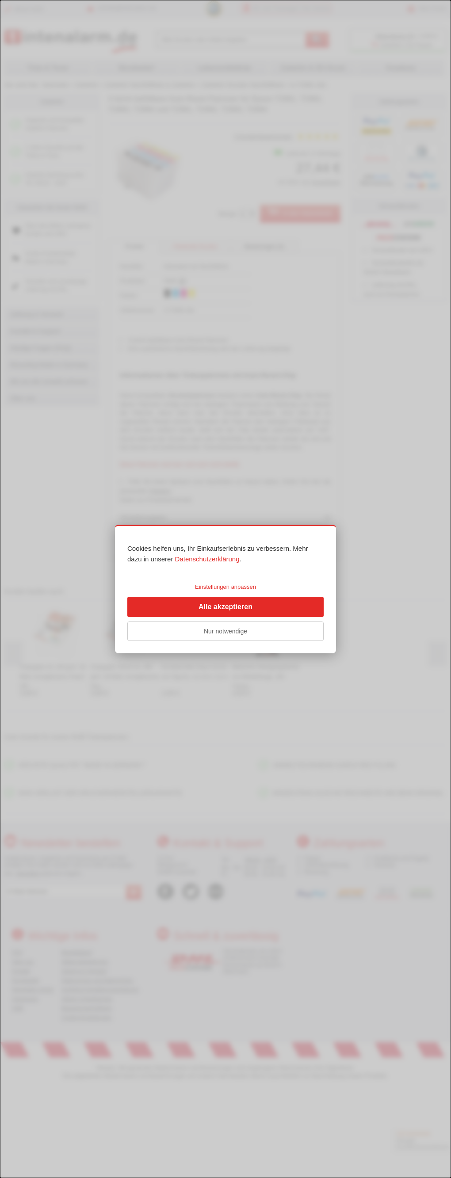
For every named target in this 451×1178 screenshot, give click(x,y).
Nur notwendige (225, 631)
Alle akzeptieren (225, 606)
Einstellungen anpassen (225, 586)
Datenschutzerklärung (207, 559)
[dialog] (225, 589)
